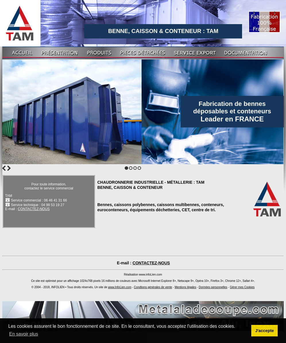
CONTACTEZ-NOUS (34, 209)
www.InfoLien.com (119, 287)
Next (9, 168)
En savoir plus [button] (23, 334)
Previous (4, 168)
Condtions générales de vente (153, 287)
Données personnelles (213, 287)
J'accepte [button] (264, 330)
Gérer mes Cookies (242, 287)
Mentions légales (185, 287)
